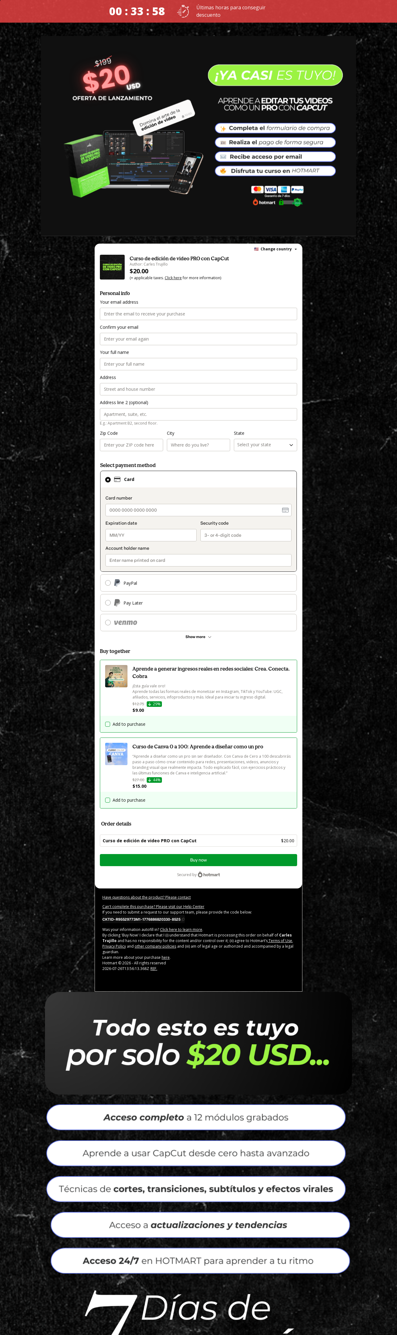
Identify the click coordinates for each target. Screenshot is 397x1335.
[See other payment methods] (198, 637)
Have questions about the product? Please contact (146, 897)
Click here (173, 277)
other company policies (155, 946)
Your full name (114, 352)
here (166, 957)
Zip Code (109, 433)
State (239, 433)
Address (108, 377)
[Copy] (143, 919)
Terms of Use (280, 940)
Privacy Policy (114, 946)
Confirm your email (119, 327)
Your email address (119, 302)
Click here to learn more (181, 929)
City (170, 433)
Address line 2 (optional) (124, 402)
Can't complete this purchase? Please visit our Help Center (153, 906)
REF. (153, 968)
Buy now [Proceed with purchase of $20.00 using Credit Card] (198, 860)
